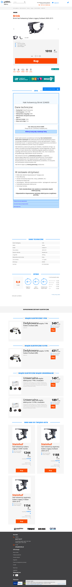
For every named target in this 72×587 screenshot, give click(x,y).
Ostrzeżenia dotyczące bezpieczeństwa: (21, 203)
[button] (14, 29)
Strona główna (16, 8)
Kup (36, 61)
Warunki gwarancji (17, 206)
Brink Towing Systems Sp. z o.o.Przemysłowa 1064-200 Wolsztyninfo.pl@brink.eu (36, 201)
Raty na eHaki (15, 552)
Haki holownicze (23, 8)
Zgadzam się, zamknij (61, 583)
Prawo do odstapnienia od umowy (19, 562)
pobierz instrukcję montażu (51, 89)
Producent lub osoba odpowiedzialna (20, 201)
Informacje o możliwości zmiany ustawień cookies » (34, 584)
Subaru (28, 8)
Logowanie (15, 570)
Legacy (32, 8)
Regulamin (15, 559)
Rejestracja (15, 567)
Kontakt (14, 564)
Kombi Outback (37, 8)
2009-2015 (43, 8)
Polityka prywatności (17, 554)
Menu (6, 4)
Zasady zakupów (16, 557)
